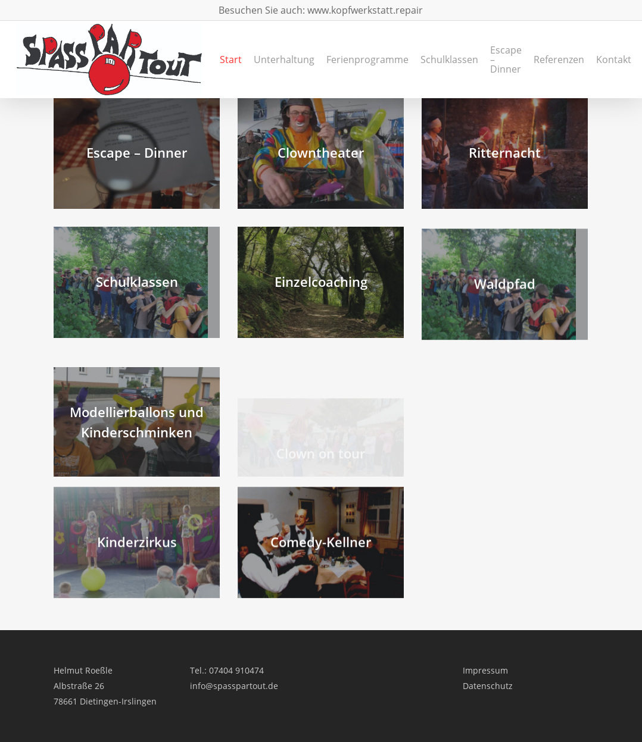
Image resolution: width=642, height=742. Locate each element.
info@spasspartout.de (234, 685)
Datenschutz (488, 685)
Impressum (485, 670)
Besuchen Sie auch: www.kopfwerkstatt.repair (321, 10)
